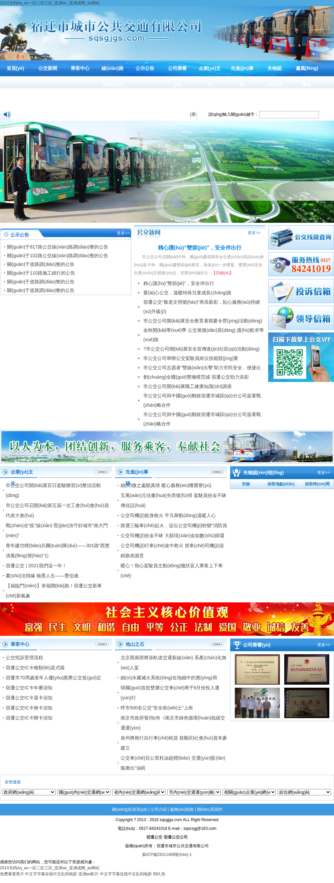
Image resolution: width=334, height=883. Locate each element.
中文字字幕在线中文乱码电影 (51, 874)
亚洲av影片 (88, 874)
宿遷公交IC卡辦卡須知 (29, 717)
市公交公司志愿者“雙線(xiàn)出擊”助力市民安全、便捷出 (202, 367)
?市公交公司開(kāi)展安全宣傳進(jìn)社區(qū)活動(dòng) (201, 349)
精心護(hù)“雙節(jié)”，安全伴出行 (178, 283)
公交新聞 (47, 68)
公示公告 (145, 68)
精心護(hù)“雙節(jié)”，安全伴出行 (200, 248)
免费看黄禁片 (12, 874)
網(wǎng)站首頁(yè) (129, 809)
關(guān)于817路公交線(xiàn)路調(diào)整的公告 (57, 247)
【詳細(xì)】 (222, 273)
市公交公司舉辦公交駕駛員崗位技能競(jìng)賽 (190, 358)
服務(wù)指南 (182, 809)
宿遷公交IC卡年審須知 (29, 687)
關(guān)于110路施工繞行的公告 (41, 273)
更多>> (123, 233)
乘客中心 (80, 68)
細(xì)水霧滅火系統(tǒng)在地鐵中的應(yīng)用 (169, 677)
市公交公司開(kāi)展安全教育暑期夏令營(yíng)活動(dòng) (202, 320)
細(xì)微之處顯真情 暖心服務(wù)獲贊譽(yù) (166, 485)
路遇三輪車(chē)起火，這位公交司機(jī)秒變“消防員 (174, 525)
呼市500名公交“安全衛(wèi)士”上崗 (157, 707)
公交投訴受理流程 (24, 657)
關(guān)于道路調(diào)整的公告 (40, 264)
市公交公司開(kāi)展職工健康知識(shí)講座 (187, 386)
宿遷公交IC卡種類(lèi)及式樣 (35, 667)
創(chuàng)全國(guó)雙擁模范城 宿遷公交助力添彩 (196, 377)
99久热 (159, 874)
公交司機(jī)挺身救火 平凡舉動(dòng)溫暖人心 (168, 515)
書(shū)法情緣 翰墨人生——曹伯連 (42, 575)
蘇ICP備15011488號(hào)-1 (167, 854)
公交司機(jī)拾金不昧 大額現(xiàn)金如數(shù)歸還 (172, 535)
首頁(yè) (15, 68)
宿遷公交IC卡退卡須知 (29, 697)
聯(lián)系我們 (209, 809)
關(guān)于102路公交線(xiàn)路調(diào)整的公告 (57, 255)
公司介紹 (159, 809)
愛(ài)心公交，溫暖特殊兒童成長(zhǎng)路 (187, 292)
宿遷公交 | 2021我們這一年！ (36, 565)
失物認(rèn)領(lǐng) (274, 84)
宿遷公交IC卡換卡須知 (29, 707)
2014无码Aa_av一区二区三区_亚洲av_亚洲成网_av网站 (50, 3)
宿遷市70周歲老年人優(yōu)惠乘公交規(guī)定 (53, 677)
